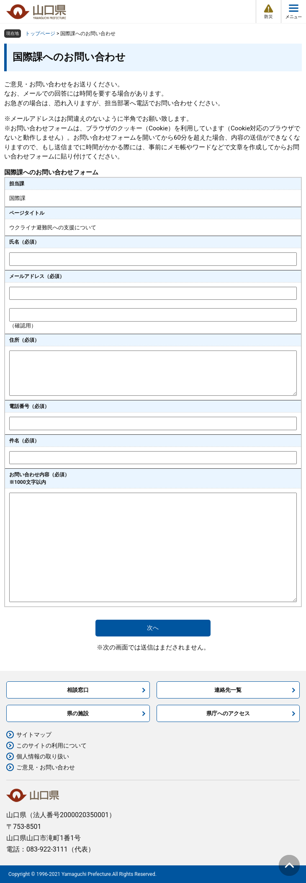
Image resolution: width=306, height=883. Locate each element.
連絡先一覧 (228, 690)
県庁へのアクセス (228, 713)
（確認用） (22, 325)
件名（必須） (24, 441)
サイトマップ (33, 734)
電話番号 (29, 406)
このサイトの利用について (51, 745)
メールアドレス (36, 276)
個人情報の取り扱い (42, 756)
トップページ (40, 33)
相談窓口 (78, 690)
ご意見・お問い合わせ (45, 767)
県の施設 (78, 713)
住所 (24, 340)
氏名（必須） (24, 242)
